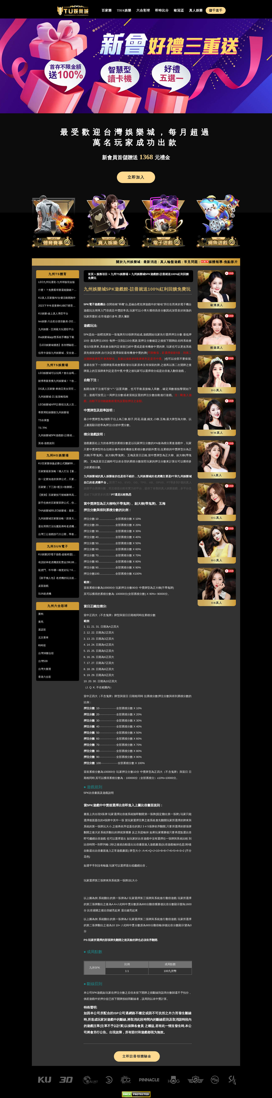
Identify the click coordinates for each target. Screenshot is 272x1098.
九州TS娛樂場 (57, 365)
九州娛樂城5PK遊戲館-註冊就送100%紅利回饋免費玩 (56, 435)
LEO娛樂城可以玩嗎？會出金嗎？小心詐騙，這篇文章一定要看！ (57, 373)
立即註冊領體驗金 (136, 1056)
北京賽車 (43, 637)
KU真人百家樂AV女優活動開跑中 (57, 297)
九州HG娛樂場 (58, 455)
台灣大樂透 (44, 669)
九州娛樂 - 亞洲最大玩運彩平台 (56, 329)
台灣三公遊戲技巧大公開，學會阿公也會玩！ (57, 534)
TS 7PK (42, 427)
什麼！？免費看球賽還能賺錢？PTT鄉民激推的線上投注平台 (56, 290)
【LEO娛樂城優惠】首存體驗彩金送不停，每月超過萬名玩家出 (57, 345)
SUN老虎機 (44, 593)
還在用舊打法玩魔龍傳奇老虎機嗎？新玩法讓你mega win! (56, 526)
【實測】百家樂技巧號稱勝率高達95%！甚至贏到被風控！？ (57, 495)
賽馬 (40, 621)
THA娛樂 (124, 10)
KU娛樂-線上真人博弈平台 (53, 313)
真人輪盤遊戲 (170, 262)
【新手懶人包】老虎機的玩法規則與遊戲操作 (57, 578)
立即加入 (136, 177)
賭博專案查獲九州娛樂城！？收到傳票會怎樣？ (57, 381)
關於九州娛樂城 (128, 262)
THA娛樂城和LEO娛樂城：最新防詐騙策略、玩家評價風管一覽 (57, 511)
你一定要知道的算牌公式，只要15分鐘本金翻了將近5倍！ (57, 479)
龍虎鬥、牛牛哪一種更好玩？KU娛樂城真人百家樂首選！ (56, 570)
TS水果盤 (43, 420)
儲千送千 (215, 10)
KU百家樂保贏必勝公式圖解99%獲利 (56, 463)
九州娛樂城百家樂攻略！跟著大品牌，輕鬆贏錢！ (57, 518)
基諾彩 (42, 629)
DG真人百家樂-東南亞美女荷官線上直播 (57, 389)
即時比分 (162, 10)
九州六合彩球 (57, 606)
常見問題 (191, 262)
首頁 (91, 274)
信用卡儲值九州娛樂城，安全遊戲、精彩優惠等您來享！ (56, 353)
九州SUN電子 (57, 546)
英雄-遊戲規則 (46, 443)
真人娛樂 (196, 10)
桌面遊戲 (43, 585)
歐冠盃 (179, 10)
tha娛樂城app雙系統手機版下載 (56, 337)
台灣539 (43, 661)
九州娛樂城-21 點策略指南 (53, 396)
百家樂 (107, 10)
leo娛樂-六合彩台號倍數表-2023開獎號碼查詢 (56, 321)
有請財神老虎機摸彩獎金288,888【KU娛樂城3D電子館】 (56, 562)
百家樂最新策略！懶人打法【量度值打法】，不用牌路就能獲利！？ (57, 471)
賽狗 (40, 613)
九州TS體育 (57, 274)
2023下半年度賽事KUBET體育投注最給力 (56, 306)
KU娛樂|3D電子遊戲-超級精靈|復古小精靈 (56, 554)
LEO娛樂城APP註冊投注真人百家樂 (57, 404)
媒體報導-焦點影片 (223, 262)
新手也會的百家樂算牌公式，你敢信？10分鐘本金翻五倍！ (57, 503)
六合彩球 (143, 10)
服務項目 (102, 274)
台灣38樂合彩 (46, 653)
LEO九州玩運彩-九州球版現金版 (56, 282)
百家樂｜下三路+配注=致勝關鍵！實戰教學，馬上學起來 (57, 487)
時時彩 (42, 645)
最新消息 (150, 262)
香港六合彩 (44, 676)
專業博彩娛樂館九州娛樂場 (53, 412)
